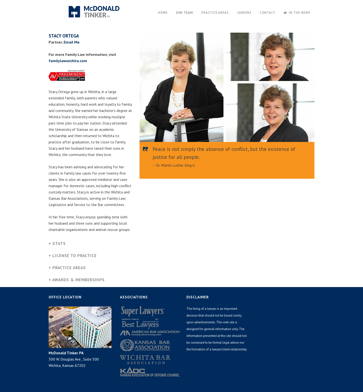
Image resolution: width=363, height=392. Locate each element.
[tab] (91, 244)
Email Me (72, 42)
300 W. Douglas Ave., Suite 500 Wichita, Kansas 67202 (74, 359)
